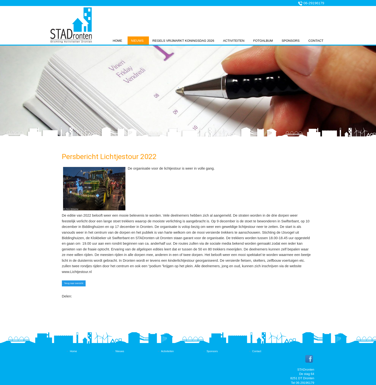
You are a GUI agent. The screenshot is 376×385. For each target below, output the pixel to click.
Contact (315, 40)
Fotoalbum (263, 40)
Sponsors (291, 40)
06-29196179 (314, 3)
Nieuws (137, 40)
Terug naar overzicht (73, 283)
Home (117, 40)
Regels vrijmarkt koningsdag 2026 (183, 40)
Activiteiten (233, 40)
